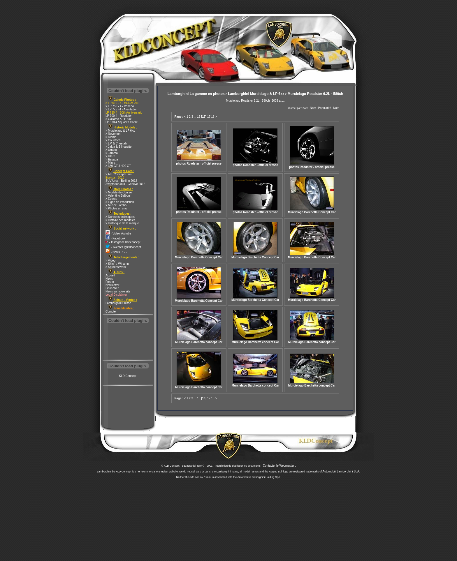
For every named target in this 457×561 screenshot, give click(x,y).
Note (336, 108)
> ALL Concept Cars (118, 174)
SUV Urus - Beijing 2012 (121, 180)
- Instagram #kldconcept (123, 242)
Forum (110, 281)
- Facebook (115, 238)
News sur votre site (118, 291)
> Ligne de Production (120, 202)
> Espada (112, 159)
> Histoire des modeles (120, 220)
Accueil (110, 275)
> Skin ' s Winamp (117, 263)
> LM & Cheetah (116, 143)
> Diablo (111, 137)
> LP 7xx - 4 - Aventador (121, 109)
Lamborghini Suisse (118, 303)
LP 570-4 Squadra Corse (122, 122)
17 (208, 116)
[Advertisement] (127, 342)
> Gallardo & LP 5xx (118, 119)
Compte (111, 311)
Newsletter (112, 285)
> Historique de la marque (122, 223)
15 (198, 116)
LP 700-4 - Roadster (119, 115)
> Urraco (111, 149)
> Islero (110, 156)
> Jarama (112, 153)
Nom (313, 108)
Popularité (324, 108)
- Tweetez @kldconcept (123, 247)
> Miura (110, 162)
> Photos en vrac (116, 208)
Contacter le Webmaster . (279, 465)
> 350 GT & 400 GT (118, 165)
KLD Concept (127, 375)
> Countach (113, 140)
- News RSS (116, 252)
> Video (110, 260)
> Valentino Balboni (118, 195)
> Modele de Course (119, 192)
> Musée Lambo (116, 205)
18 (213, 116)
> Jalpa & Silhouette (118, 146)
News (109, 278)
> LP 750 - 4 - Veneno (120, 106)
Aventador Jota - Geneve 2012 (125, 184)
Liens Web (112, 288)
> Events (111, 198)
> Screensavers (116, 267)
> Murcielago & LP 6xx (120, 130)
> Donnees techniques (120, 216)
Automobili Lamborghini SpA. (341, 471)
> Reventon (113, 133)
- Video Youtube (118, 233)
